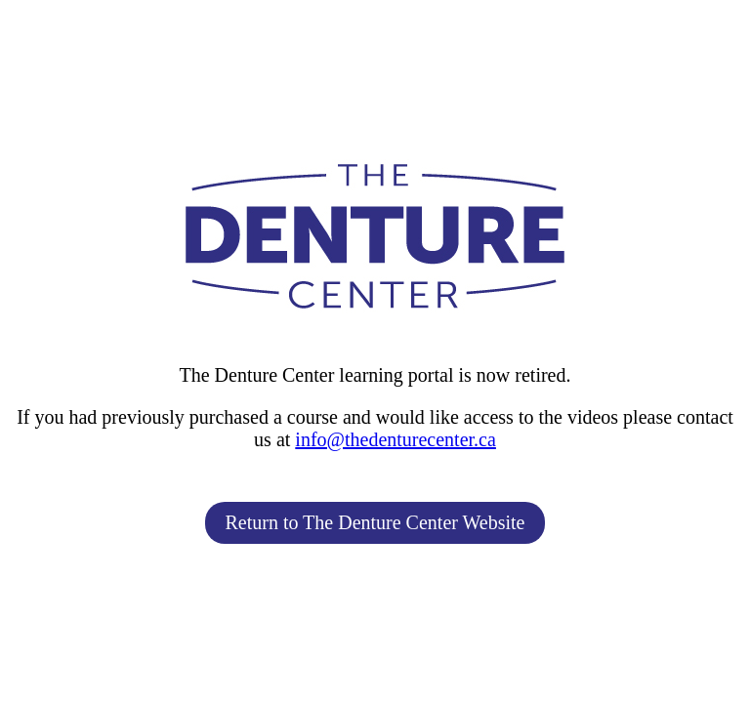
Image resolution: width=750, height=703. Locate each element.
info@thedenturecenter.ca (395, 439)
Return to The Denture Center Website (374, 522)
